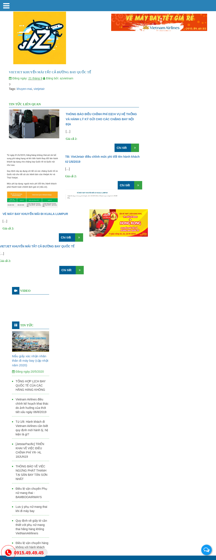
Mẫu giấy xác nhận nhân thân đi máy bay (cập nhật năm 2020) (30, 360)
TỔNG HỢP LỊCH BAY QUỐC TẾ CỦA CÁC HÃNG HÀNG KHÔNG (31, 385)
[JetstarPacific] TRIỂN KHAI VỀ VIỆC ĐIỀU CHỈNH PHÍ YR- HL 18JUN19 (30, 450)
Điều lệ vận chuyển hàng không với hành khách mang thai (32, 547)
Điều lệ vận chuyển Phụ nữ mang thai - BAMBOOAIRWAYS (31, 493)
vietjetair (39, 89)
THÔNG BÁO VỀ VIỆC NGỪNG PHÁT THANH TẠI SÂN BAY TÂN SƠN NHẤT (31, 473)
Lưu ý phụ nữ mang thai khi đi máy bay (31, 509)
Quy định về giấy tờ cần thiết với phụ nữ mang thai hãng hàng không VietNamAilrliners (31, 527)
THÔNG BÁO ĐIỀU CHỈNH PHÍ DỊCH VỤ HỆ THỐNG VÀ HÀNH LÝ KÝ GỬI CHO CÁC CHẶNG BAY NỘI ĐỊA (101, 119)
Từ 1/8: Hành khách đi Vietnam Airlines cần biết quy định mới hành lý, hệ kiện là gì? (32, 428)
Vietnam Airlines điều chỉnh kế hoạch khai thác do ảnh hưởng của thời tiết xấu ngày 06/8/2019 (32, 406)
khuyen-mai (24, 89)
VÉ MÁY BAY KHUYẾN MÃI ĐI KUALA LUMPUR (35, 214)
